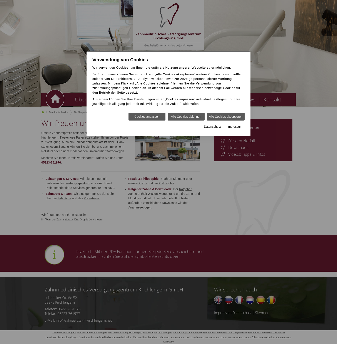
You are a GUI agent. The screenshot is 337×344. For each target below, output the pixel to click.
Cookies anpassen (146, 116)
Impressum (234, 126)
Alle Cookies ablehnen (186, 116)
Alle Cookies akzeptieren (225, 116)
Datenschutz (212, 126)
